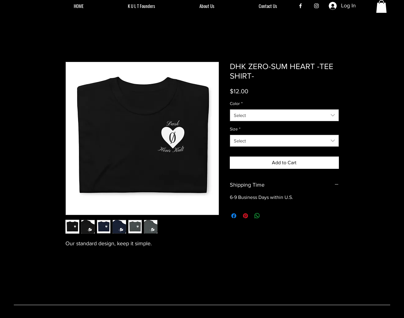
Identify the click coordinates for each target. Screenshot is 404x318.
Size (235, 128)
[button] (381, 6)
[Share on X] (269, 215)
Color (236, 103)
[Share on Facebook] (233, 215)
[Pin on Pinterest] (245, 215)
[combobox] (284, 115)
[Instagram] (316, 6)
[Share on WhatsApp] (257, 215)
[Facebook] (300, 6)
